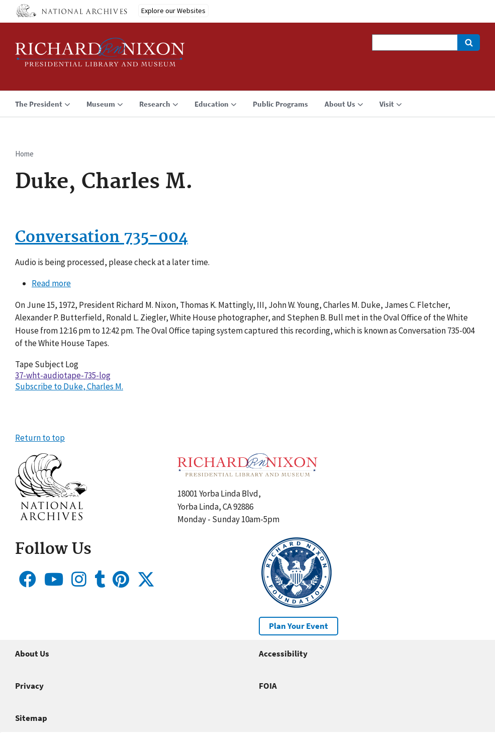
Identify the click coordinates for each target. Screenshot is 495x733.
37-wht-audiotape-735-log (63, 375)
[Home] (100, 56)
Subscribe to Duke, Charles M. (69, 386)
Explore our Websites (173, 10)
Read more (51, 283)
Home (24, 153)
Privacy (29, 685)
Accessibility (283, 653)
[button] (51, 517)
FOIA (268, 685)
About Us (32, 653)
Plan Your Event (298, 625)
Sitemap (31, 717)
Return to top (40, 437)
